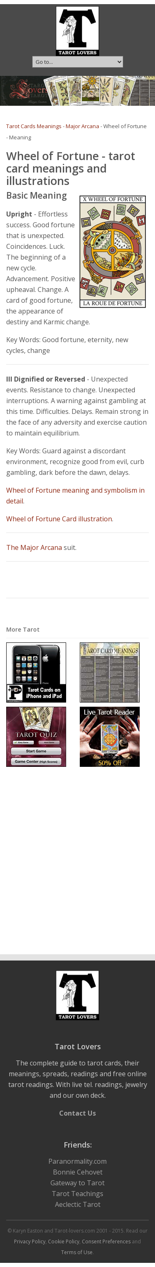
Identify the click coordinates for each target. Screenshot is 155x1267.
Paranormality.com (77, 1161)
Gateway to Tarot (77, 1182)
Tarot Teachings (77, 1193)
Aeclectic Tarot (77, 1204)
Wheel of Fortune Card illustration (59, 518)
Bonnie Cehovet (78, 1172)
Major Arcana (82, 126)
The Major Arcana (34, 547)
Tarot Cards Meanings (34, 126)
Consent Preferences (106, 1241)
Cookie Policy (63, 1241)
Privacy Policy (29, 1241)
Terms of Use (77, 1252)
